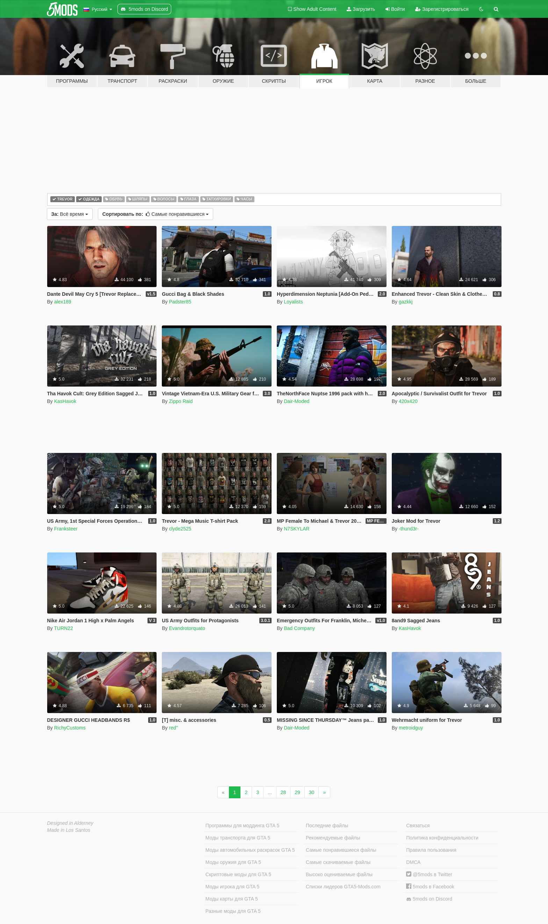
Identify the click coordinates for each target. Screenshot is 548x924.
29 (297, 792)
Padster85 (180, 302)
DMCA (413, 862)
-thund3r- (409, 528)
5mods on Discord (429, 899)
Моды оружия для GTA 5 (233, 862)
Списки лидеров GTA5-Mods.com (343, 886)
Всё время (69, 214)
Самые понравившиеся (155, 214)
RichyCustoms (70, 728)
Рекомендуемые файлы (333, 838)
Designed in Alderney (70, 823)
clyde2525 (180, 528)
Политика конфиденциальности (442, 838)
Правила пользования (431, 850)
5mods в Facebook (430, 886)
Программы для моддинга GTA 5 (242, 825)
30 (312, 792)
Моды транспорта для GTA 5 (238, 838)
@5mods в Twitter (429, 874)
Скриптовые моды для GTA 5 (238, 874)
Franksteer (66, 528)
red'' (173, 728)
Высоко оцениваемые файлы (339, 874)
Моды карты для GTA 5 (232, 899)
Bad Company (299, 628)
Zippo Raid (181, 401)
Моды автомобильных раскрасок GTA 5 (250, 850)
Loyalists (293, 302)
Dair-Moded (296, 401)
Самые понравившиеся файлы (341, 850)
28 (283, 792)
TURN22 (63, 628)
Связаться (418, 825)
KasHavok (65, 401)
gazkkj (406, 302)
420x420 (408, 401)
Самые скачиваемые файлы (338, 862)
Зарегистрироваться (441, 9)
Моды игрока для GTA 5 (232, 886)
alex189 (62, 302)
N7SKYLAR (296, 528)
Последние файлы (327, 825)
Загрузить (361, 9)
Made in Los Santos (69, 830)
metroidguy (411, 728)
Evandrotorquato (187, 628)
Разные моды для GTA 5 (233, 911)
